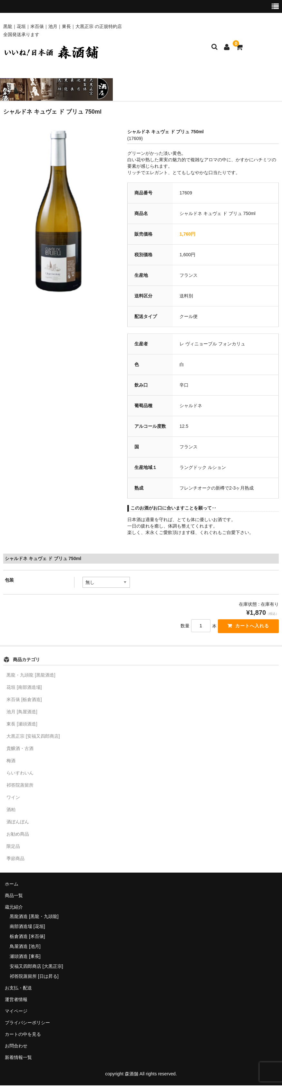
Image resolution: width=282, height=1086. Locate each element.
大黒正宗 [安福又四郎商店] (33, 737)
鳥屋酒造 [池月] (25, 947)
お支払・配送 (18, 988)
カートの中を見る (23, 1035)
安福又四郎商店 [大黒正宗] (36, 967)
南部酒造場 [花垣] (27, 927)
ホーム (11, 884)
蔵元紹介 (14, 908)
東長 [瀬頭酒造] (21, 724)
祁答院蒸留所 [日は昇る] (34, 977)
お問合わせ (16, 1046)
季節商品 (15, 859)
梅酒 (10, 761)
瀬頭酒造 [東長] (25, 957)
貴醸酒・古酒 (20, 749)
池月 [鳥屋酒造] (21, 712)
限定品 (13, 847)
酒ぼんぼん (17, 822)
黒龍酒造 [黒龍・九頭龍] (34, 917)
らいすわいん (20, 773)
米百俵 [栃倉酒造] (24, 700)
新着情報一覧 (18, 1058)
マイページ (16, 1012)
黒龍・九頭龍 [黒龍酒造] (30, 676)
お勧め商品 (17, 835)
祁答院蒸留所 (20, 786)
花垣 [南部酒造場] (24, 688)
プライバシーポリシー (27, 1023)
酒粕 (10, 810)
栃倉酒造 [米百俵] (27, 937)
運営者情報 (16, 1000)
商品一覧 (14, 896)
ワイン (13, 798)
